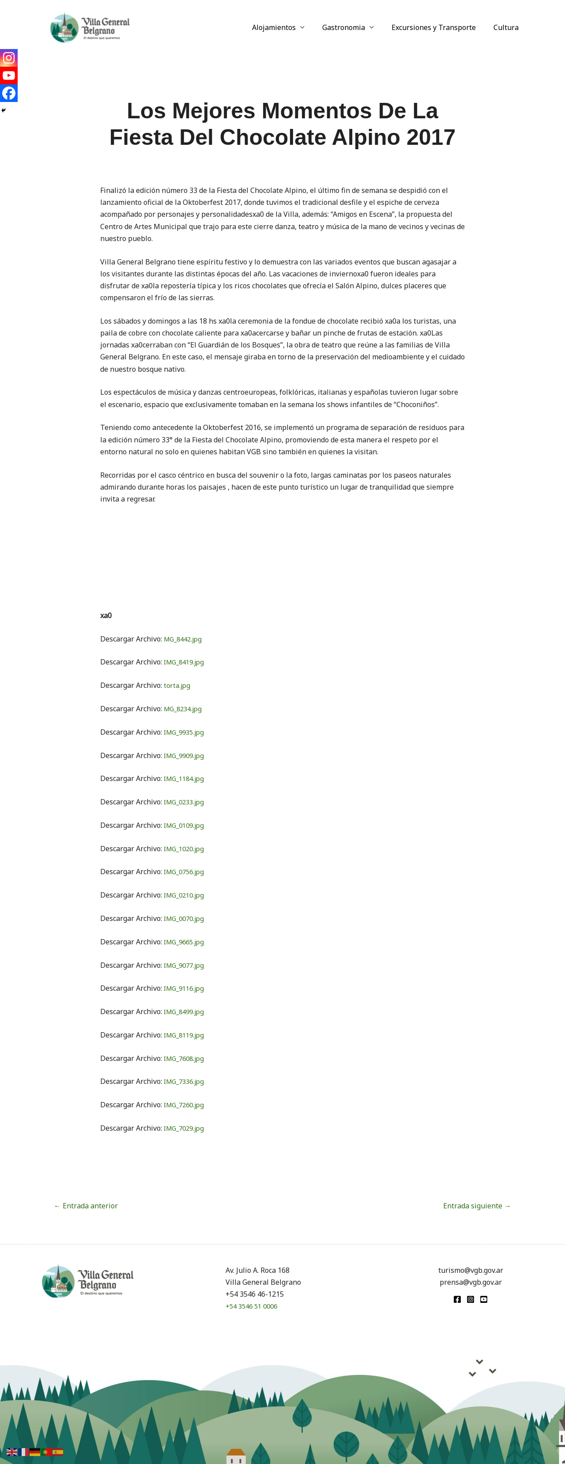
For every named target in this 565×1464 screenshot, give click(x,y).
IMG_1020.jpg (186, 848)
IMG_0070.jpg (186, 918)
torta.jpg (178, 685)
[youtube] (484, 1299)
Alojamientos (286, 27)
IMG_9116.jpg (186, 988)
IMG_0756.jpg (186, 871)
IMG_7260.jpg (186, 1104)
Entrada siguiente (477, 1206)
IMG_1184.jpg (186, 778)
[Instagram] (9, 58)
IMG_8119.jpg (186, 1035)
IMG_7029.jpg (186, 1128)
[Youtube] (9, 75)
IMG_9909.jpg (186, 755)
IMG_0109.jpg (186, 825)
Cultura (507, 27)
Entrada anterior (86, 1206)
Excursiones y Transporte (439, 27)
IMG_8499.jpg (186, 1011)
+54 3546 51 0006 (254, 1306)
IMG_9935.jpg (186, 732)
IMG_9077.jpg (186, 965)
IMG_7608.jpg (186, 1058)
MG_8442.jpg (185, 639)
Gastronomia (352, 27)
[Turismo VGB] (90, 26)
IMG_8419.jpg (186, 662)
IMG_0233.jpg (186, 802)
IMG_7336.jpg (186, 1081)
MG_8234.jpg (185, 708)
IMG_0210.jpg (186, 895)
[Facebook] (9, 93)
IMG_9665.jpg (186, 942)
